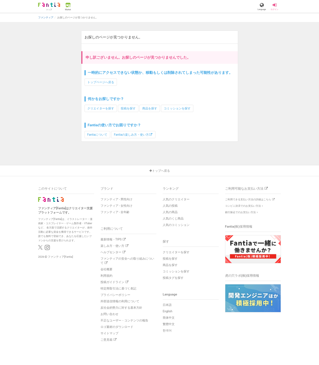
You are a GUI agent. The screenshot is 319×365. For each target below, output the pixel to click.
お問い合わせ (109, 314)
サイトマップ (109, 333)
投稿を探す (128, 108)
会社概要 (106, 269)
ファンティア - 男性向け (117, 199)
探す (166, 241)
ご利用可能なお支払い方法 (246, 188)
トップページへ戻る (100, 82)
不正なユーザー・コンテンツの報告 (124, 320)
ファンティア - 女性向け (117, 205)
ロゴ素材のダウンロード (117, 326)
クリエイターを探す (100, 108)
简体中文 (169, 317)
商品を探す (149, 108)
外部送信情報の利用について (120, 301)
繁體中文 (169, 324)
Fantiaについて (97, 134)
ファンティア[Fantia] (60, 256)
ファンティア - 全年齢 (115, 212)
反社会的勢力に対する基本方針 (121, 307)
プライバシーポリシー (115, 294)
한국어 (167, 330)
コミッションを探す (177, 108)
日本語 (167, 305)
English (167, 311)
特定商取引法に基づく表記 (118, 288)
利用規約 (106, 275)
